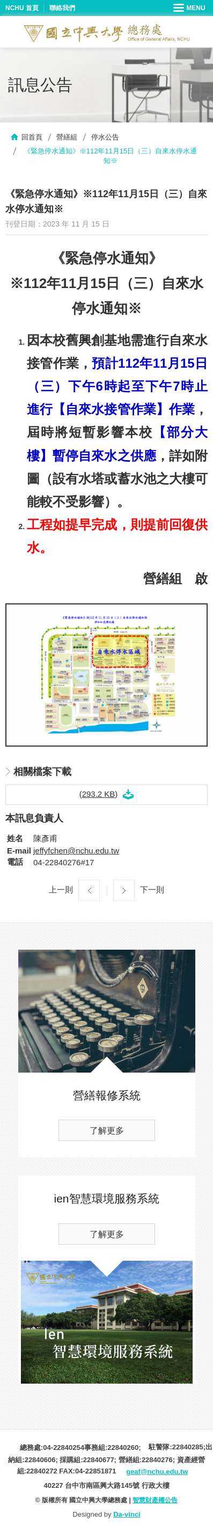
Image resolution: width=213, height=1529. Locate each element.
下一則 (152, 889)
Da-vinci (127, 1514)
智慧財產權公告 (155, 1500)
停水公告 (105, 137)
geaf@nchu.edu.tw (157, 1472)
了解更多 (107, 1130)
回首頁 (31, 137)
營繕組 (66, 137)
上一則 (61, 889)
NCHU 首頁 (22, 8)
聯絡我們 (62, 8)
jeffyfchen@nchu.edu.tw (76, 850)
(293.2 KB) (98, 793)
